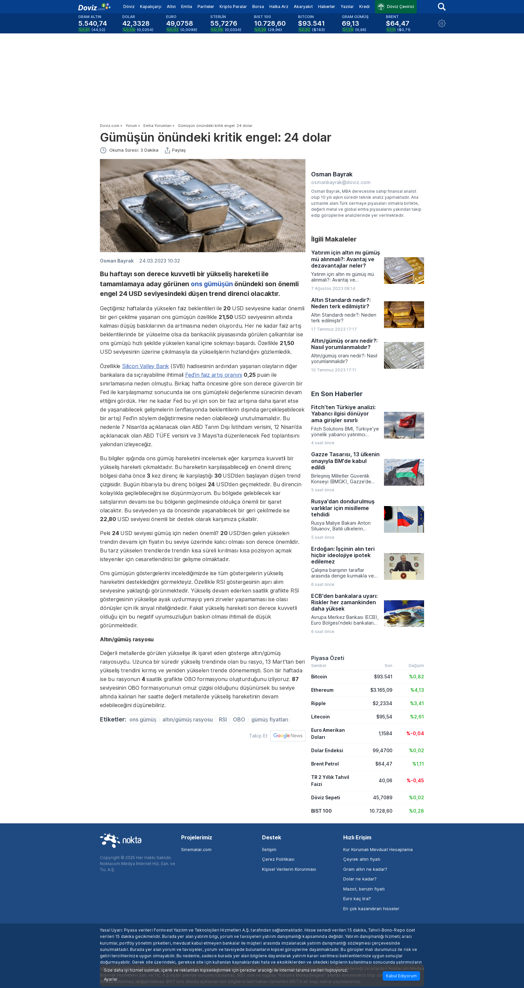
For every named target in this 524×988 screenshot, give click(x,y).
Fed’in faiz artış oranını (213, 374)
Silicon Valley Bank (145, 366)
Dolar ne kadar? (360, 878)
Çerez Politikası (278, 859)
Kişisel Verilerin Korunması (289, 869)
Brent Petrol (325, 764)
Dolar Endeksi (327, 750)
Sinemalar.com (196, 849)
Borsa (258, 6)
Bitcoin (319, 676)
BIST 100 (321, 811)
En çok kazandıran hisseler (371, 908)
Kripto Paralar (233, 6)
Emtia (186, 6)
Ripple (318, 703)
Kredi (364, 6)
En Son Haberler (337, 394)
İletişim (269, 849)
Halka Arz (278, 6)
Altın (171, 6)
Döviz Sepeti (325, 797)
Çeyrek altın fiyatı (361, 859)
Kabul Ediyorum (401, 975)
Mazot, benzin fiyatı (364, 888)
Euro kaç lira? (357, 898)
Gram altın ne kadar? (365, 869)
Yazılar (347, 6)
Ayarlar (111, 979)
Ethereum (322, 690)
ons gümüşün (212, 284)
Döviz (129, 6)
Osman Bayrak (117, 261)
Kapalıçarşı (150, 6)
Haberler (326, 6)
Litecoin (320, 716)
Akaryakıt (303, 6)
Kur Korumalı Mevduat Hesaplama (378, 849)
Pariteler (206, 6)
